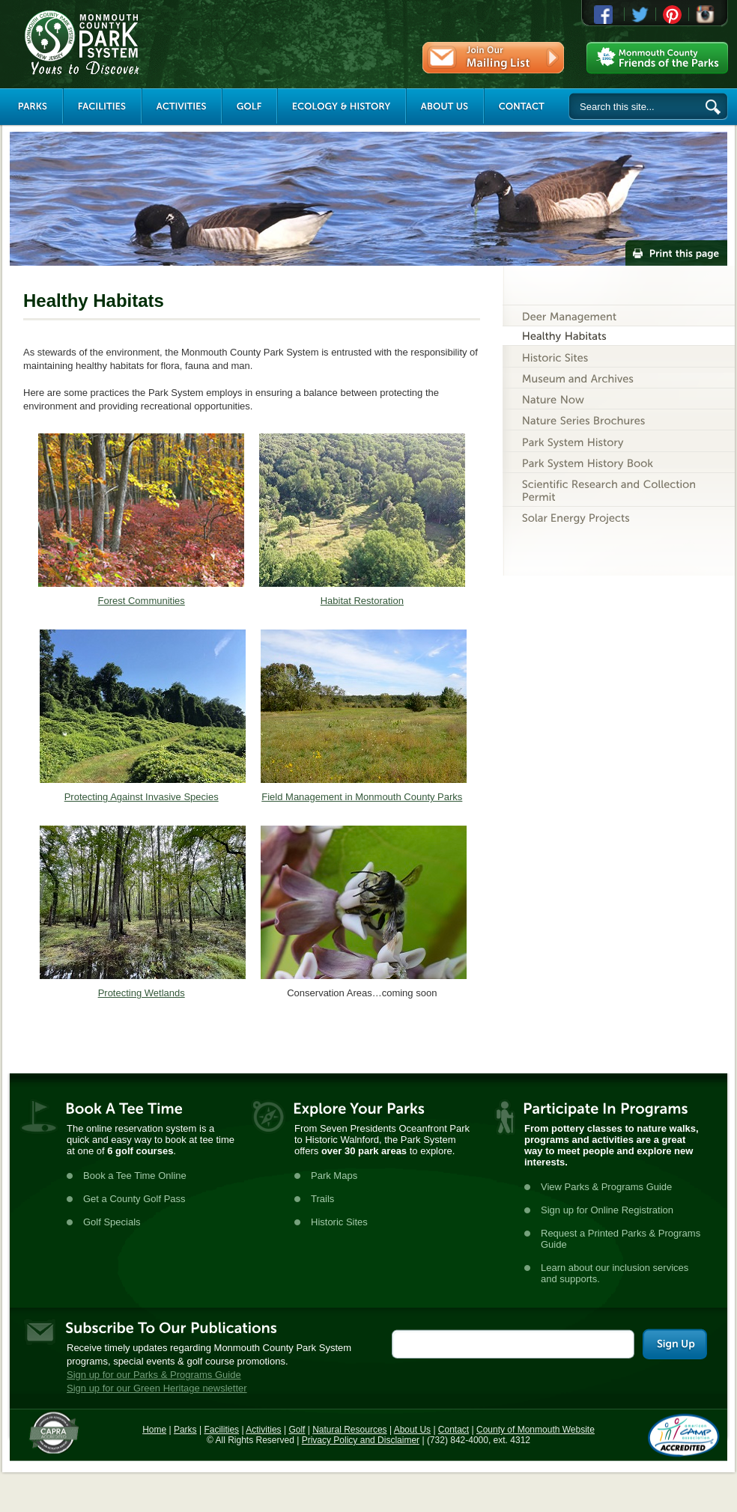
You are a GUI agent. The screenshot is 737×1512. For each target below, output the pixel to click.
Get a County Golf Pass (134, 1198)
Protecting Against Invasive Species (141, 796)
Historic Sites (339, 1222)
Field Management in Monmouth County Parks (361, 796)
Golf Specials (112, 1222)
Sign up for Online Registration (607, 1210)
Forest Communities (141, 600)
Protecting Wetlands (141, 993)
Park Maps (334, 1175)
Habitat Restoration (362, 600)
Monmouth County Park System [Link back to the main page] (126, 43)
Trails (322, 1198)
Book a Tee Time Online (134, 1175)
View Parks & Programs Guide (606, 1186)
